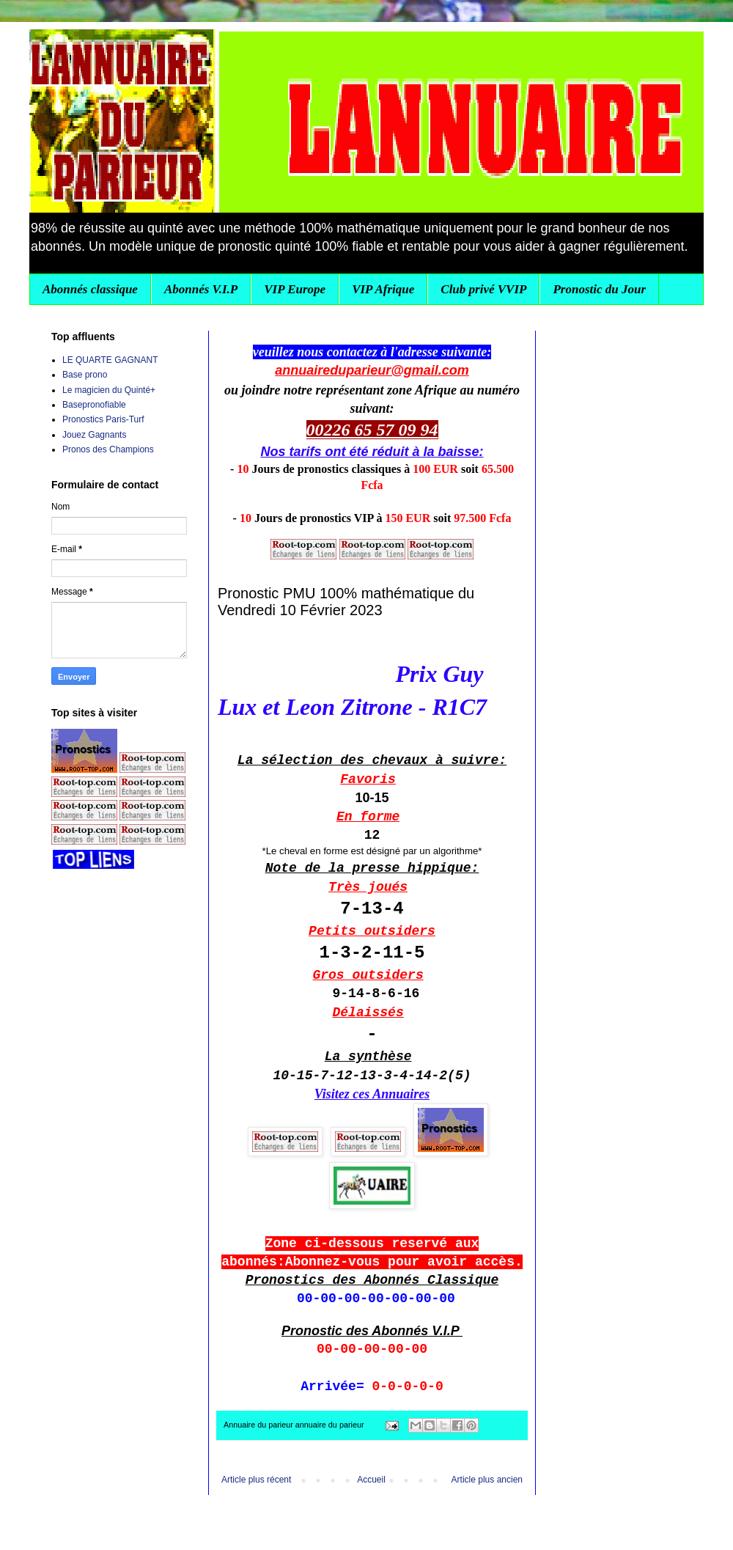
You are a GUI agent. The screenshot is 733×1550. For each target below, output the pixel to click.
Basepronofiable (94, 405)
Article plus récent (256, 1479)
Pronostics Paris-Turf (103, 419)
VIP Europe (294, 289)
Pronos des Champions (108, 449)
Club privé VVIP (483, 289)
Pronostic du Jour (599, 289)
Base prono (84, 375)
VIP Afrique (383, 289)
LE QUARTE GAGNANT (110, 360)
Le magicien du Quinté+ (108, 390)
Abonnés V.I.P (200, 289)
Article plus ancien (487, 1479)
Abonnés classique (90, 289)
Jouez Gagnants (94, 435)
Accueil (371, 1479)
